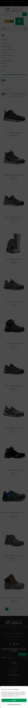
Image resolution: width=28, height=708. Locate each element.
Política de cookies (16, 696)
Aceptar (14, 700)
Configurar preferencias (14, 704)
